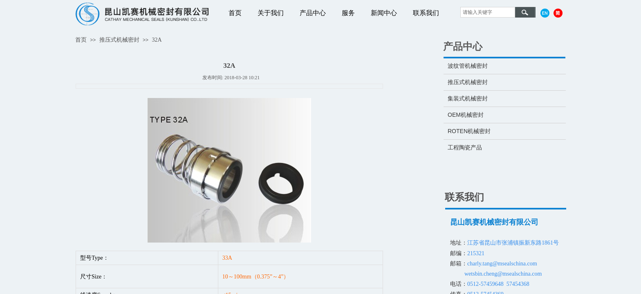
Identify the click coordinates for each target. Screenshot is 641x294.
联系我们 (426, 12)
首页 (235, 12)
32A (156, 40)
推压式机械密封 (119, 40)
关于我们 (271, 12)
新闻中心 (384, 12)
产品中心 (313, 12)
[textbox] (487, 12)
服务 (348, 12)
